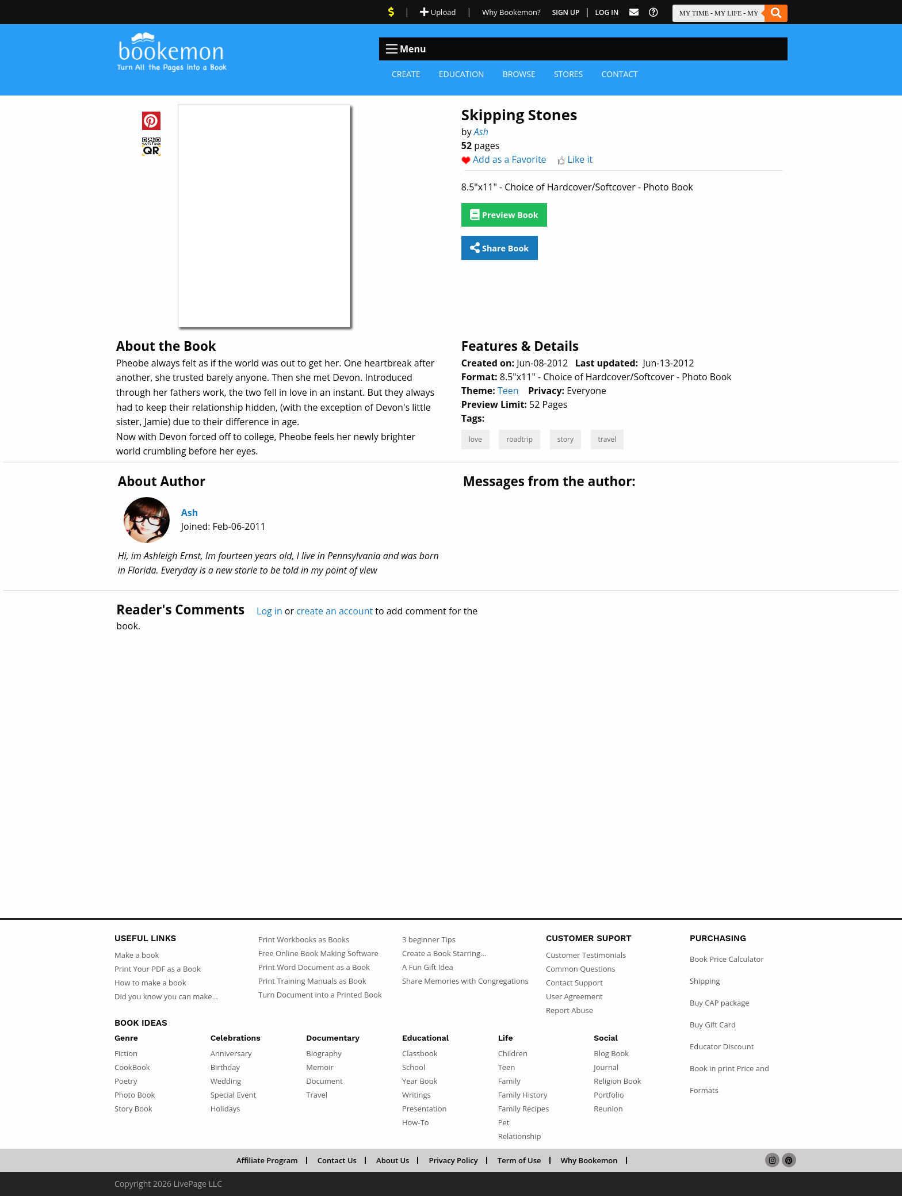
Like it (580, 159)
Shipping (705, 981)
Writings (416, 1095)
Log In (607, 12)
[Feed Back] (634, 12)
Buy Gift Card (713, 1024)
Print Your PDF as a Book (157, 969)
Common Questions (581, 969)
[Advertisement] (451, 750)
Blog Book (611, 1053)
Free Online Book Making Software (318, 953)
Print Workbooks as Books (303, 939)
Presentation (424, 1108)
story (565, 439)
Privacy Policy (453, 1160)
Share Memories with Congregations (465, 981)
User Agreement (574, 996)
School (413, 1067)
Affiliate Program (267, 1160)
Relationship (519, 1136)
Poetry (125, 1081)
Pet (504, 1122)
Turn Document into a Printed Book (320, 994)
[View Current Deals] (391, 12)
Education (461, 73)
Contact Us (337, 1160)
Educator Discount (722, 1046)
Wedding (226, 1081)
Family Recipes (523, 1108)
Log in (269, 611)
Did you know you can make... (166, 996)
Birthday (225, 1067)
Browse (519, 73)
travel (607, 439)
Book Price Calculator (727, 959)
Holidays (225, 1108)
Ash (481, 131)
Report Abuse (569, 1010)
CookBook (132, 1067)
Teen (508, 390)
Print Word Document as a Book (314, 967)
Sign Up (566, 12)
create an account (334, 611)
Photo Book (134, 1095)
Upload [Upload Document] (438, 12)
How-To (415, 1122)
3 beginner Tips (429, 939)
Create (406, 73)
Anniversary (231, 1053)
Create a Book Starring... (444, 953)
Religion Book (617, 1081)
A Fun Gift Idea (427, 967)
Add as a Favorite (509, 159)
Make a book (136, 955)
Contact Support (574, 982)
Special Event (233, 1095)
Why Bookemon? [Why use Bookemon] (511, 12)
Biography (324, 1053)
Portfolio (609, 1095)
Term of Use (519, 1160)
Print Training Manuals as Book (312, 981)
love (475, 439)
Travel (316, 1095)
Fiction (125, 1053)
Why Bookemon (589, 1160)
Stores (568, 73)
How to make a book (150, 982)
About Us (392, 1160)
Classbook (420, 1053)
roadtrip (519, 439)
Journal (606, 1067)
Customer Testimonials (586, 955)
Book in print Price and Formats (729, 1079)
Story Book (133, 1108)
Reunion (608, 1108)
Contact (619, 73)
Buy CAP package (720, 1003)
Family (509, 1081)
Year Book (419, 1081)
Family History (523, 1095)
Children (513, 1053)
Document (324, 1081)
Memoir (319, 1067)
